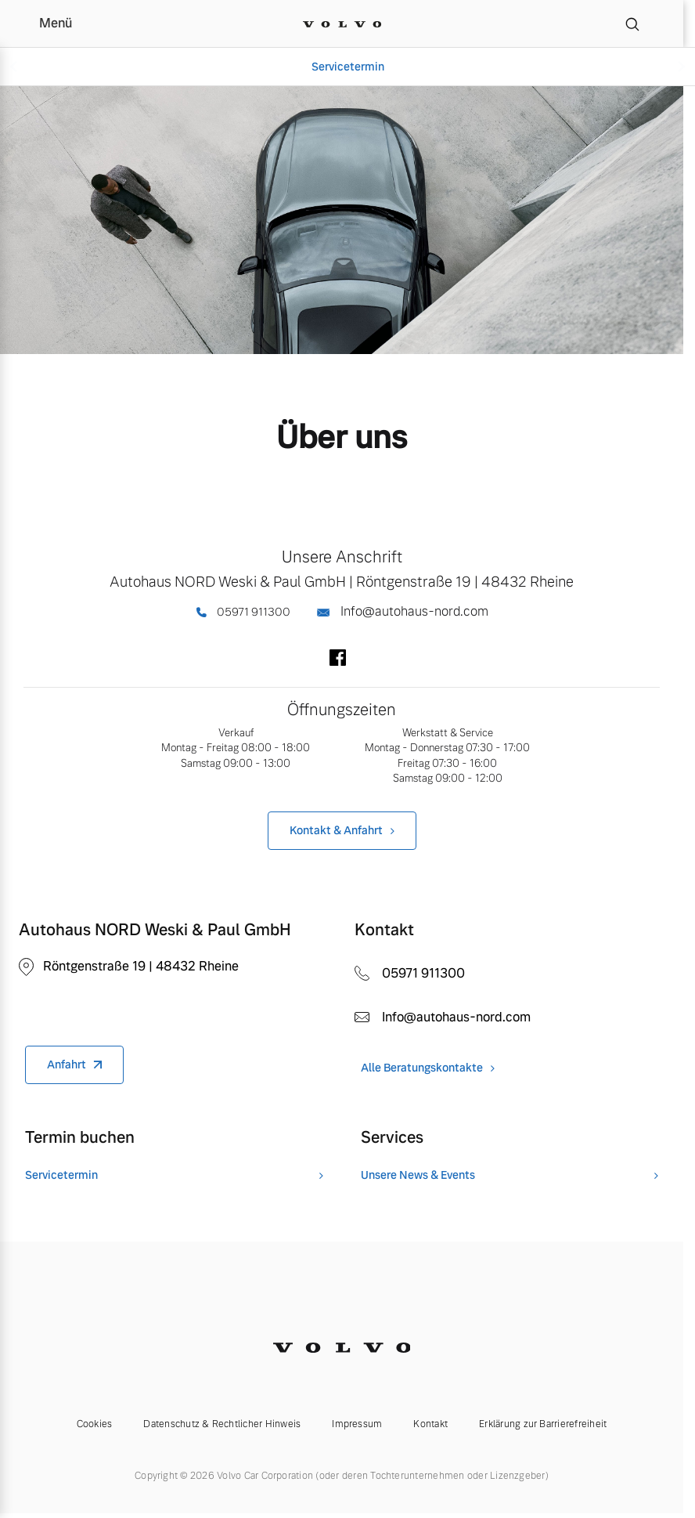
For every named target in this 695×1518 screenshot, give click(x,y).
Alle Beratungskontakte (422, 1068)
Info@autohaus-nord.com (402, 611)
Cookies (95, 1424)
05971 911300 (243, 612)
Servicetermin (347, 67)
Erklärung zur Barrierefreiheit (543, 1424)
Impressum (357, 1424)
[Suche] (632, 23)
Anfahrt (66, 1064)
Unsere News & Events (418, 1175)
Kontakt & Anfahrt (336, 830)
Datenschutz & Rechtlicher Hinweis (222, 1424)
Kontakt (430, 1424)
